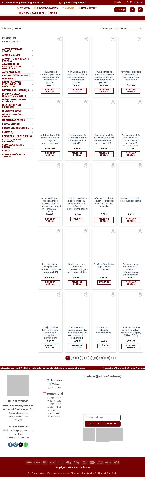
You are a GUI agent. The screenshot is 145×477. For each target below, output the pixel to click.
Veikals (55, 384)
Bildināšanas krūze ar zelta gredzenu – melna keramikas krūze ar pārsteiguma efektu (77, 203)
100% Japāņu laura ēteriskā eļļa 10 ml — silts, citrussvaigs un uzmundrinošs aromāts (77, 77)
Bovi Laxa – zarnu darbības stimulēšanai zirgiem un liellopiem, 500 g (77, 268)
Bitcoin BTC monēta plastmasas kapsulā (130, 199)
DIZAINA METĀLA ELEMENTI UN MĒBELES (14, 94)
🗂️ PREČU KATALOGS (46, 7)
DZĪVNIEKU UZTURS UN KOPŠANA (14, 100)
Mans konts (56, 380)
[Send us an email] (134, 2)
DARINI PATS (9, 78)
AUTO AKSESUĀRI (11, 72)
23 (95, 358)
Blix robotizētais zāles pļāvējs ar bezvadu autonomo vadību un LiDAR (50, 268)
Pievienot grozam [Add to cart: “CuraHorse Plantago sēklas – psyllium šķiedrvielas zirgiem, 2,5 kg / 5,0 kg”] (131, 346)
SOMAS (6, 150)
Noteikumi (56, 387)
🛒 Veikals (68, 7)
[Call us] (138, 2)
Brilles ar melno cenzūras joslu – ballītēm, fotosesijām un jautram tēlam (131, 269)
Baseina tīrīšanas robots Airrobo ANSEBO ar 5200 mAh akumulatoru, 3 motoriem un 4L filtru (50, 205)
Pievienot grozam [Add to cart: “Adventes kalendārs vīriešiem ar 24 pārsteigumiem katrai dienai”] (131, 91)
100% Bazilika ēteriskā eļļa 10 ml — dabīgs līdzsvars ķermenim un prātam (50, 77)
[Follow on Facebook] (127, 2)
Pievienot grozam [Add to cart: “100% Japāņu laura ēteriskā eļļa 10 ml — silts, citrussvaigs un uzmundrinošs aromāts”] (77, 91)
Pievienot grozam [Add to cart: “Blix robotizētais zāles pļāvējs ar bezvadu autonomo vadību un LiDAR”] (50, 283)
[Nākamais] (113, 358)
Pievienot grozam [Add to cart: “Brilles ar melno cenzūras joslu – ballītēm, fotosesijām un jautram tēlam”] (131, 283)
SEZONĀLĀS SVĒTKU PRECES (13, 145)
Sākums (6, 28)
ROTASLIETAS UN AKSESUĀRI (11, 140)
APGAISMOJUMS (11, 55)
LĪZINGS (52, 13)
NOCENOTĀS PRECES (13, 120)
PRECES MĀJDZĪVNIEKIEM (15, 128)
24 (101, 358)
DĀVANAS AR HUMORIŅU (15, 90)
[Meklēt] (140, 9)
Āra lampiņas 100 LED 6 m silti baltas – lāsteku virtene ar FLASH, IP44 (77, 139)
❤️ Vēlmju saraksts (31, 13)
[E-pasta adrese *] (103, 417)
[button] (120, 9)
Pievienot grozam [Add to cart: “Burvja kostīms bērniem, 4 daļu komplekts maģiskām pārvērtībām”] (50, 346)
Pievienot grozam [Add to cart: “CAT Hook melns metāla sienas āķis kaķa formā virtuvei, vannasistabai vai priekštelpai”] (77, 346)
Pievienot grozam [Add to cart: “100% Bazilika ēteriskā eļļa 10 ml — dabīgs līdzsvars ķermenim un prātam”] (50, 91)
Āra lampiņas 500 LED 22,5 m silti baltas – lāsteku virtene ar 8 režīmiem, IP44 (131, 140)
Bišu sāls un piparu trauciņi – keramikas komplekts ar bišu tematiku (104, 202)
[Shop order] (121, 28)
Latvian (117, 2)
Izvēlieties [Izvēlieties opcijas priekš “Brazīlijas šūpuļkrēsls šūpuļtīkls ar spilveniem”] (104, 282)
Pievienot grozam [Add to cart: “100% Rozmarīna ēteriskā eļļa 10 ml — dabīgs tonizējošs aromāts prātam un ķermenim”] (104, 91)
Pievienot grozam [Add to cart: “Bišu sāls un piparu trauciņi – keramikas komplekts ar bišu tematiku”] (104, 220)
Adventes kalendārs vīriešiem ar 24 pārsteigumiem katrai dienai (131, 76)
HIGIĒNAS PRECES (11, 110)
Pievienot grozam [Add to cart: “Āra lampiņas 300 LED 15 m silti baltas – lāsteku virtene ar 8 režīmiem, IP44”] (104, 154)
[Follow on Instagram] (131, 2)
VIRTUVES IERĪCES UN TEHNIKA (13, 155)
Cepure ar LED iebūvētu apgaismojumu (104, 330)
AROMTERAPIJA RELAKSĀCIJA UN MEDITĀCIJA (11, 66)
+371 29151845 (19, 401)
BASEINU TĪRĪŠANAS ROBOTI (17, 75)
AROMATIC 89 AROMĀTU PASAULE (15, 59)
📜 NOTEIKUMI (87, 7)
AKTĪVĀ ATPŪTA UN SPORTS (12, 50)
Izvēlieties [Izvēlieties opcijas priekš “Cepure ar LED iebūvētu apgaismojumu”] (104, 345)
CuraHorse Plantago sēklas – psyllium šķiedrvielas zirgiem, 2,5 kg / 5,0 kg (131, 331)
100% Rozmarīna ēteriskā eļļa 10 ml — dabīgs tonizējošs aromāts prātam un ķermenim (104, 77)
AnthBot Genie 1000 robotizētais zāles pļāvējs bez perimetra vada (50, 139)
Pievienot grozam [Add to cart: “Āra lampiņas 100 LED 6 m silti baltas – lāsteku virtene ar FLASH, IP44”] (77, 154)
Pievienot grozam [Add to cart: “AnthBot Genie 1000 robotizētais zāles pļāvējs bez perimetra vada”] (50, 154)
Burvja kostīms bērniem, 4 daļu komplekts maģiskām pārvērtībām (50, 332)
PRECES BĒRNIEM (11, 123)
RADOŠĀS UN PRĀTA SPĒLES (17, 136)
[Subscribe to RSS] (141, 2)
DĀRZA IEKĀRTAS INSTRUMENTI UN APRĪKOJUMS (11, 84)
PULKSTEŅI (8, 132)
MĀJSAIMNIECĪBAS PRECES (12, 115)
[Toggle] (32, 50)
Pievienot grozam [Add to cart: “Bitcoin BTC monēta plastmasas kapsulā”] (131, 220)
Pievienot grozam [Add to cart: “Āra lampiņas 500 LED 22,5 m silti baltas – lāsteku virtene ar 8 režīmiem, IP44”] (131, 154)
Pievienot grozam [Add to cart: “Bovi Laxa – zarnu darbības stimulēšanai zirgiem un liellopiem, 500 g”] (77, 283)
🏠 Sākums (23, 7)
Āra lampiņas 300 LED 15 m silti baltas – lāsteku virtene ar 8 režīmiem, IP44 (104, 139)
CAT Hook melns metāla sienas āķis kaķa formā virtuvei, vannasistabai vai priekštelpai (77, 332)
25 (107, 358)
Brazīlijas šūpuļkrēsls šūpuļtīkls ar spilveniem (104, 267)
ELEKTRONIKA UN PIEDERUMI (11, 105)
